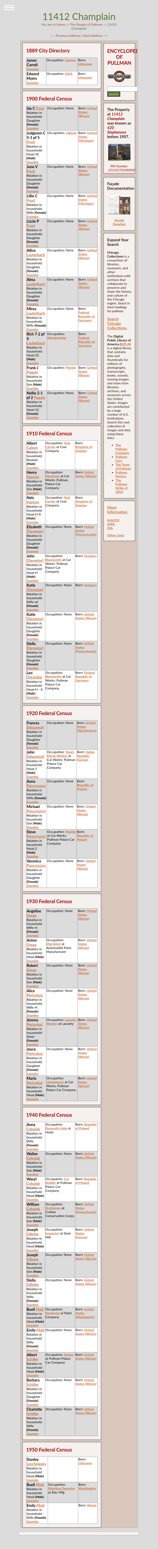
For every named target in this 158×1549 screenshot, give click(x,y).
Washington (87, 1488)
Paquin (32, 372)
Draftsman (53, 1208)
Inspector (52, 1233)
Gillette (32, 1234)
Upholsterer (55, 1082)
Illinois (91, 1505)
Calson (32, 447)
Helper (69, 1354)
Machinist (52, 476)
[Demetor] (35, 531)
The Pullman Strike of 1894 (121, 486)
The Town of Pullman (123, 466)
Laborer (70, 60)
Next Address (93, 35)
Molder (70, 831)
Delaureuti (35, 727)
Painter (71, 367)
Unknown (85, 64)
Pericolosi (35, 995)
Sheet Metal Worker (60, 754)
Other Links (115, 535)
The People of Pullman (86, 24)
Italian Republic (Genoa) (86, 756)
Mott (40, 1484)
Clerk (69, 73)
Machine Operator (61, 1488)
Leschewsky (36, 1464)
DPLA (125, 344)
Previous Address (68, 35)
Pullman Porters (121, 474)
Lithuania (85, 1463)
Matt (40, 1309)
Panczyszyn (36, 786)
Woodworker (57, 338)
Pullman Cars (121, 458)
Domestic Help (56, 1128)
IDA (110, 528)
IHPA (111, 524)
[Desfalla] (34, 677)
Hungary (90, 556)
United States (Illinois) (85, 474)
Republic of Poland (85, 787)
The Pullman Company (122, 449)
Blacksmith (53, 560)
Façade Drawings (119, 222)
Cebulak (33, 1129)
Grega (31, 915)
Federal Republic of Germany (86, 316)
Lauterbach (36, 255)
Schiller (33, 1359)
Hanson (33, 477)
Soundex (32, 69)
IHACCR (113, 520)
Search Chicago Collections (116, 323)
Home (61, 24)
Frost (40, 108)
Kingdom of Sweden (83, 449)
